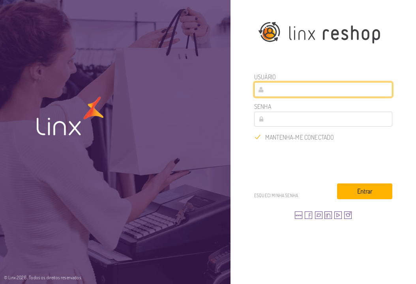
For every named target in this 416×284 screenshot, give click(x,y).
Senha (262, 106)
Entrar (364, 191)
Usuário (265, 77)
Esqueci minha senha (276, 195)
